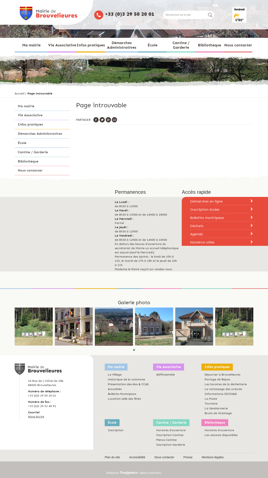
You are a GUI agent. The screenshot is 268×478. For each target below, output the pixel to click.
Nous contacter (30, 170)
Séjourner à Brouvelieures (222, 374)
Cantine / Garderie (33, 152)
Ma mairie (26, 106)
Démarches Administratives (40, 134)
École (22, 143)
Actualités (115, 389)
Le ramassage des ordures (223, 389)
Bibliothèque (28, 161)
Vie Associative (30, 115)
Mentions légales (213, 457)
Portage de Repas (217, 379)
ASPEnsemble (165, 374)
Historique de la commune (126, 379)
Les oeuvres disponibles (221, 435)
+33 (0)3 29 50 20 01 (129, 14)
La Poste (211, 399)
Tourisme (211, 403)
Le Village (115, 374)
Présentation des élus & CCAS (128, 384)
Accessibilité (137, 457)
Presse (188, 457)
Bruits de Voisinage (218, 413)
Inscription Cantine (169, 435)
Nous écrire (36, 416)
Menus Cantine (166, 440)
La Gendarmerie (216, 408)
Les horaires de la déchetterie (226, 384)
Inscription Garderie (170, 445)
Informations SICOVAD (221, 394)
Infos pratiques (30, 124)
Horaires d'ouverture (171, 430)
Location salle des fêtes (124, 399)
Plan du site (112, 457)
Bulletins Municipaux (122, 394)
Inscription (115, 430)
